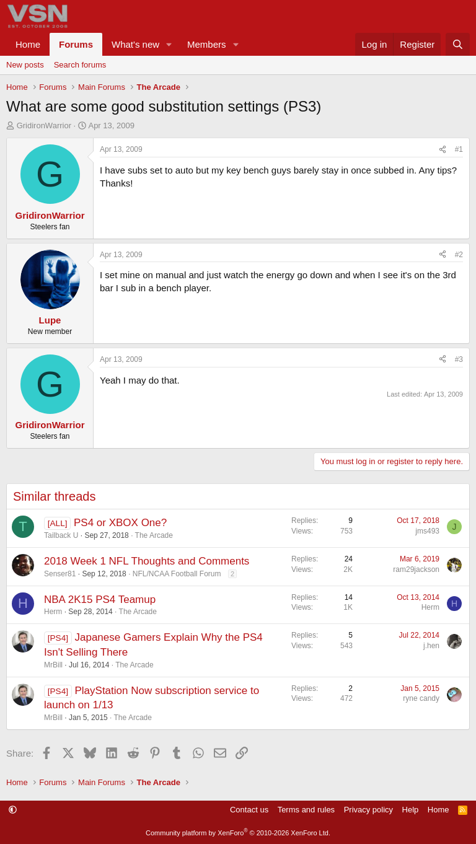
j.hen (431, 645)
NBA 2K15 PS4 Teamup (100, 599)
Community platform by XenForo (238, 833)
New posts (25, 64)
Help (410, 809)
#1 (459, 149)
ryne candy (421, 698)
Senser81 (60, 573)
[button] (169, 44)
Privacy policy (368, 809)
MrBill (53, 665)
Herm (53, 611)
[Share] (442, 150)
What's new (135, 44)
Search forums (80, 64)
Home (27, 44)
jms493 (427, 531)
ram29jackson (416, 569)
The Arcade (154, 535)
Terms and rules (306, 809)
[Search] (458, 44)
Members (206, 44)
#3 (459, 359)
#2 (459, 254)
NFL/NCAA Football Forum (177, 573)
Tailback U (61, 535)
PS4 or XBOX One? (120, 523)
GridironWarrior (44, 125)
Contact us (249, 809)
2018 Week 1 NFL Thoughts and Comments (146, 561)
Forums (76, 44)
